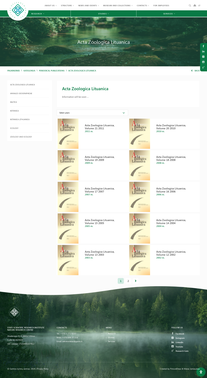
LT (199, 5)
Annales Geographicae (21, 93)
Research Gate (179, 351)
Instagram (178, 338)
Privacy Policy (43, 368)
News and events (87, 5)
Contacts (142, 5)
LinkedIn (177, 342)
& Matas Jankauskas (191, 368)
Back (195, 70)
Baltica (13, 102)
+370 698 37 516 (70, 337)
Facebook (177, 333)
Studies (111, 337)
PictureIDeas (175, 368)
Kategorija (29, 70)
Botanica (14, 110)
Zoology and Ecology (21, 136)
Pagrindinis (13, 70)
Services (111, 341)
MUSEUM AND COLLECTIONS (116, 5)
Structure (66, 5)
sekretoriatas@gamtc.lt (72, 341)
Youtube (177, 346)
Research (112, 333)
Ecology (14, 128)
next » (135, 281)
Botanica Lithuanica (19, 119)
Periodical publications (52, 70)
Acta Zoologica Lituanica (22, 84)
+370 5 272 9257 (68, 333)
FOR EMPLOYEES (161, 5)
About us (49, 5)
